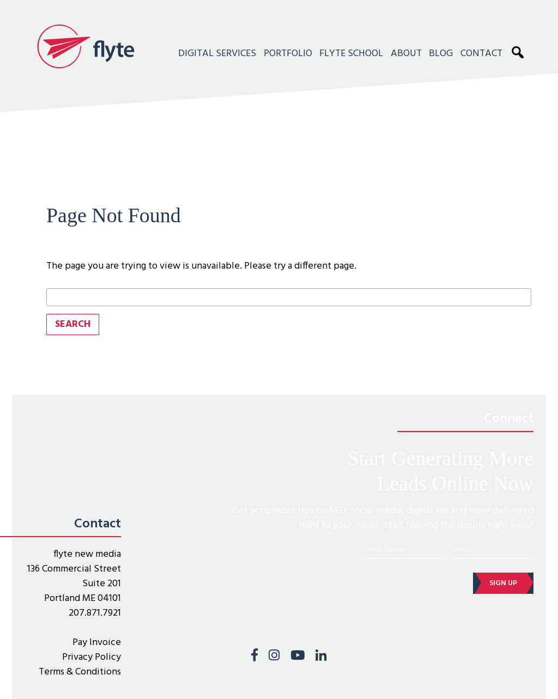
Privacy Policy (91, 657)
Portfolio (288, 54)
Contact (481, 54)
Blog (441, 54)
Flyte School (351, 54)
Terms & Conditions (80, 672)
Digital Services (217, 54)
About (406, 54)
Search (520, 51)
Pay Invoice (96, 642)
